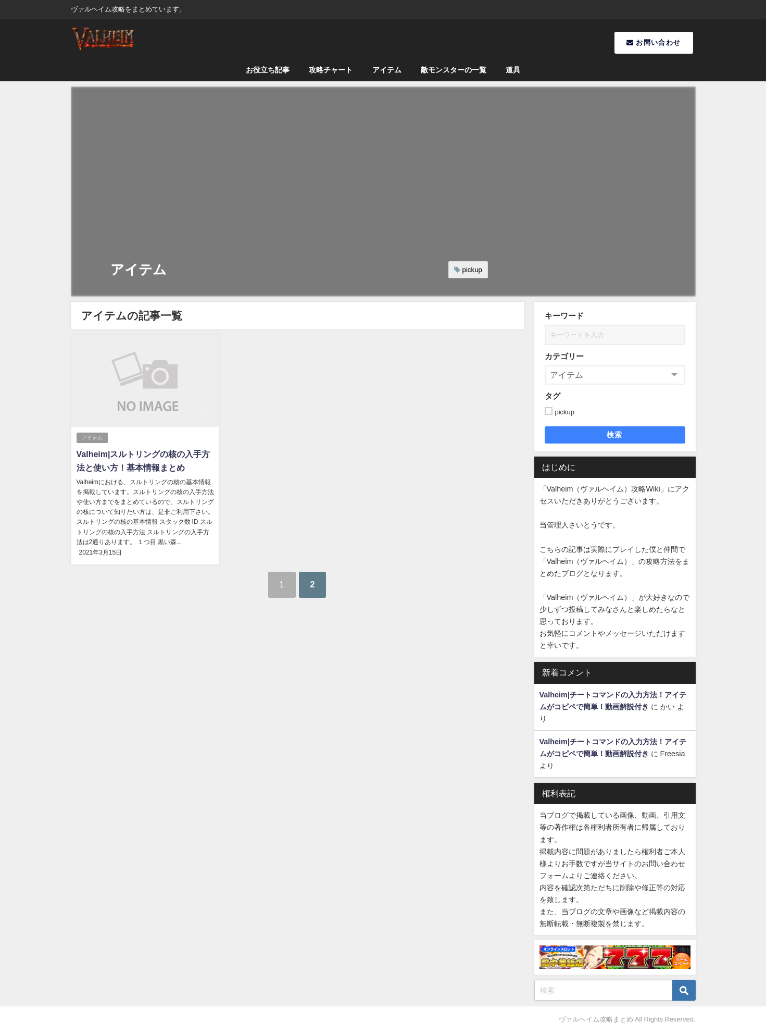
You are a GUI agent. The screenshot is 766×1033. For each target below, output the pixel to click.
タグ (552, 396)
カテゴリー (564, 356)
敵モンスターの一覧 (453, 69)
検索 (615, 435)
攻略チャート (331, 69)
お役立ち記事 (268, 69)
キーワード (564, 315)
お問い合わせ (653, 42)
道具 (513, 69)
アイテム (386, 69)
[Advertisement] (383, 165)
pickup (472, 269)
